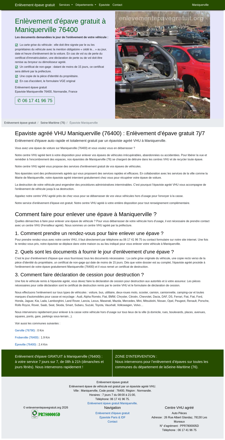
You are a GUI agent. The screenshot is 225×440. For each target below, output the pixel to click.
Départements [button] (85, 4)
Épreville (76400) (25, 344)
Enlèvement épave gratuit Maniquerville (112, 403)
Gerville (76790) (25, 330)
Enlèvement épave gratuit (35, 5)
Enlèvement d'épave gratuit (112, 413)
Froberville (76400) (26, 337)
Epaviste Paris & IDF (112, 417)
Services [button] (65, 4)
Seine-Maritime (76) (52, 122)
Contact (117, 4)
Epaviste (104, 4)
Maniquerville (200, 4)
